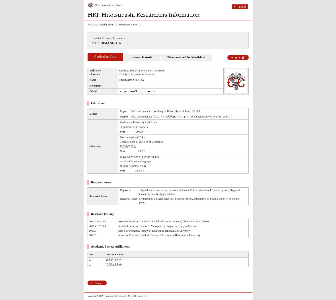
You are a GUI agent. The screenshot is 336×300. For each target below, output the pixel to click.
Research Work (141, 57)
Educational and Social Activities (186, 57)
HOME (91, 24)
